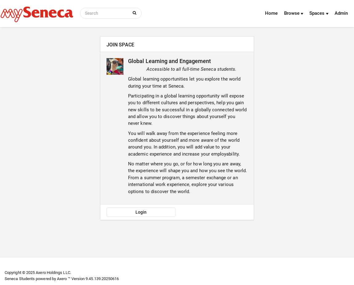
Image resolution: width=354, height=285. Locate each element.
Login (141, 212)
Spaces (318, 13)
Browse (294, 13)
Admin (341, 13)
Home (271, 13)
